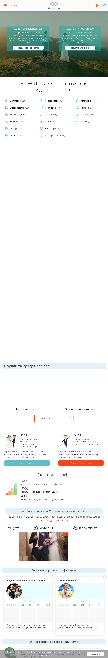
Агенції (13, 128)
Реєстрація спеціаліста (81, 463)
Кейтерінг (49, 121)
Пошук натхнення (80, 47)
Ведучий (14, 121)
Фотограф (15, 100)
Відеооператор (17, 108)
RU (15, 5)
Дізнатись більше (48, 655)
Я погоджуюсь (95, 654)
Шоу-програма (52, 135)
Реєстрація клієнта (27, 463)
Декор (13, 135)
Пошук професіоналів (28, 47)
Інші (82, 121)
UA (11, 5)
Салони (48, 114)
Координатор (51, 100)
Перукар (84, 108)
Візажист (85, 114)
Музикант (15, 114)
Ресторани (50, 108)
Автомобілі (86, 100)
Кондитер (50, 128)
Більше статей (46, 418)
